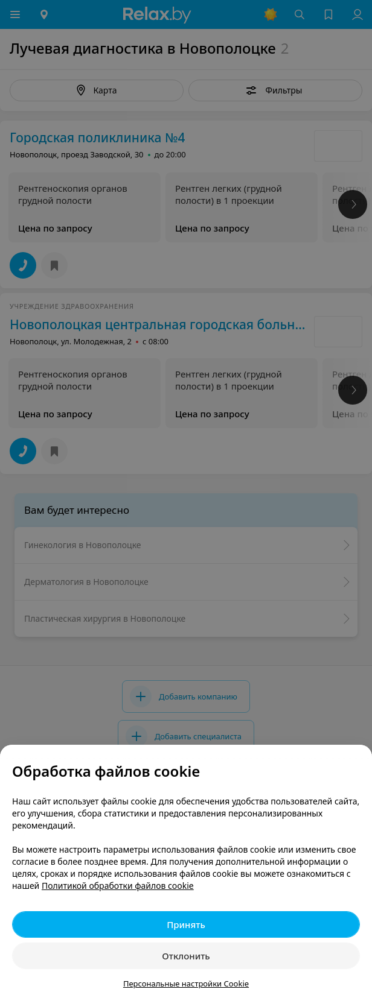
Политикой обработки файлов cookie (118, 885)
